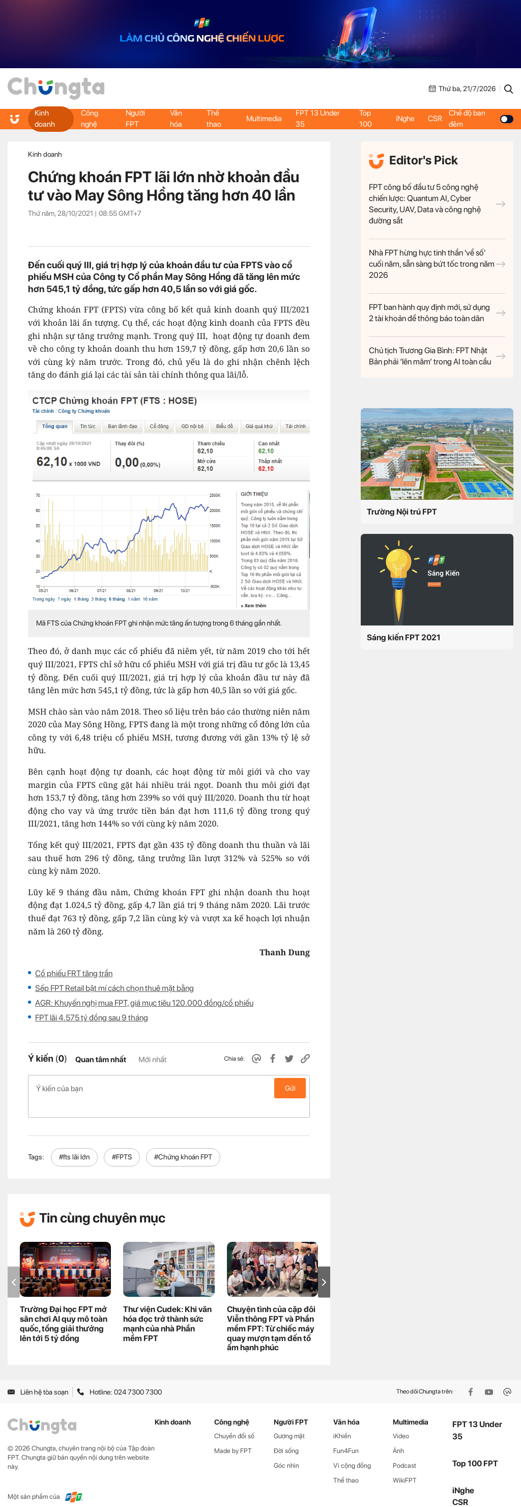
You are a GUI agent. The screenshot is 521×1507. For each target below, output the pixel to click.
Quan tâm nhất (100, 1059)
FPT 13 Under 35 (319, 118)
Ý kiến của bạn (168, 1088)
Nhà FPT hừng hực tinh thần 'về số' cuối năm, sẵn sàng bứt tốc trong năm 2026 (437, 264)
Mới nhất (152, 1059)
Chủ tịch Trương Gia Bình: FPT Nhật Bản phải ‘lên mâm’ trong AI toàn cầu (437, 356)
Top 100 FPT (475, 1447)
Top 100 (365, 118)
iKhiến (342, 1420)
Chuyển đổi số (234, 1420)
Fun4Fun (346, 1434)
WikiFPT (405, 1464)
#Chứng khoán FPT (183, 1140)
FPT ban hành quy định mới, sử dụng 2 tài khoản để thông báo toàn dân (437, 312)
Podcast (404, 1449)
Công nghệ (89, 118)
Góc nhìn (286, 1449)
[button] (324, 1266)
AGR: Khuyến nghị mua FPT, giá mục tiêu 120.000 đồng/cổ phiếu (144, 1003)
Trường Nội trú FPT (402, 512)
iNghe (405, 118)
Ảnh (398, 1434)
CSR (437, 118)
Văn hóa (175, 118)
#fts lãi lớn (74, 1140)
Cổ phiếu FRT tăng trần (73, 973)
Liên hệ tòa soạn (38, 1376)
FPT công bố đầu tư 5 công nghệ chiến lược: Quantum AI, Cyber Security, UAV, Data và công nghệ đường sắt (437, 203)
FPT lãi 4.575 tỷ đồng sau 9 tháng (91, 1017)
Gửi (290, 1088)
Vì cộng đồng (352, 1449)
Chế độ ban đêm (482, 118)
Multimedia (263, 118)
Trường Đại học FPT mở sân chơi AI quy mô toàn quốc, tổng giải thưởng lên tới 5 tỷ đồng (63, 1307)
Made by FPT (233, 1434)
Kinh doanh (45, 118)
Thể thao (214, 118)
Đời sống (286, 1434)
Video (401, 1420)
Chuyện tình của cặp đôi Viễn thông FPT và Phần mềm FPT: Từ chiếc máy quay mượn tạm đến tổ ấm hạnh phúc (271, 1312)
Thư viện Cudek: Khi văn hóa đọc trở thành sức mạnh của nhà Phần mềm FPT (167, 1307)
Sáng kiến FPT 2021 (404, 637)
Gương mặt (289, 1420)
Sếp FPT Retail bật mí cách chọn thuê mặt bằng (114, 988)
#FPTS (122, 1140)
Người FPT (135, 118)
